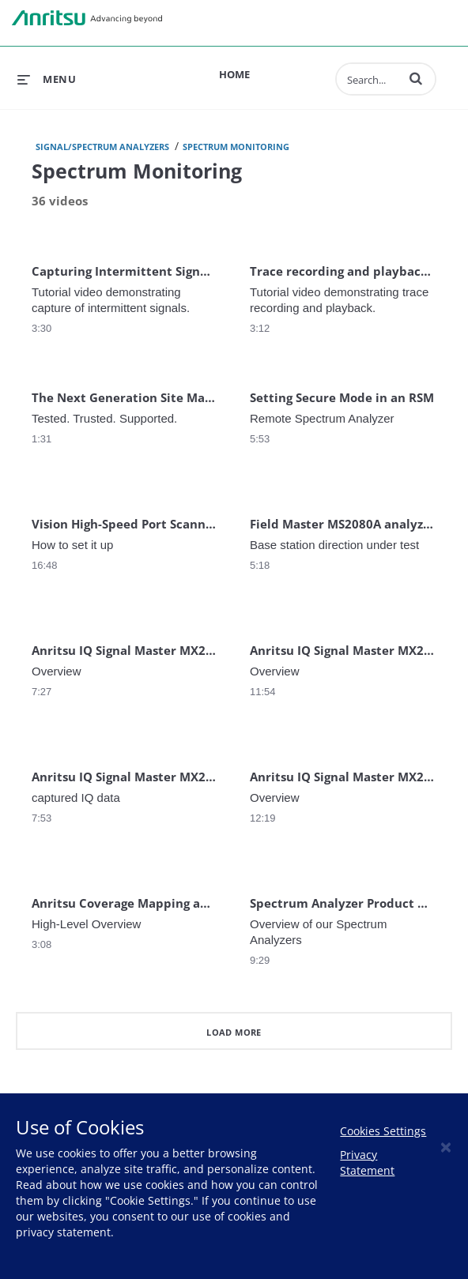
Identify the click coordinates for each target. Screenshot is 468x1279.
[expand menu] (47, 79)
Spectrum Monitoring (236, 146)
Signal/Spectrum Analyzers (102, 146)
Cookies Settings (383, 1130)
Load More (234, 1032)
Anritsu (87, 18)
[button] (416, 78)
